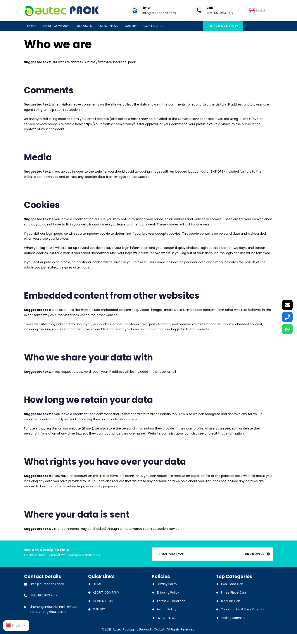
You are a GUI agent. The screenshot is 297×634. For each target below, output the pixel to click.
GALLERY (99, 609)
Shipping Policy (168, 592)
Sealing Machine (233, 618)
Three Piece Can (233, 592)
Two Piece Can (232, 584)
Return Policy (166, 609)
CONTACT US (103, 601)
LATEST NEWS (166, 618)
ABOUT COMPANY (106, 592)
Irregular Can (230, 601)
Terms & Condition (171, 601)
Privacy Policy (167, 584)
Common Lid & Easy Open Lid (243, 609)
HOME (97, 584)
